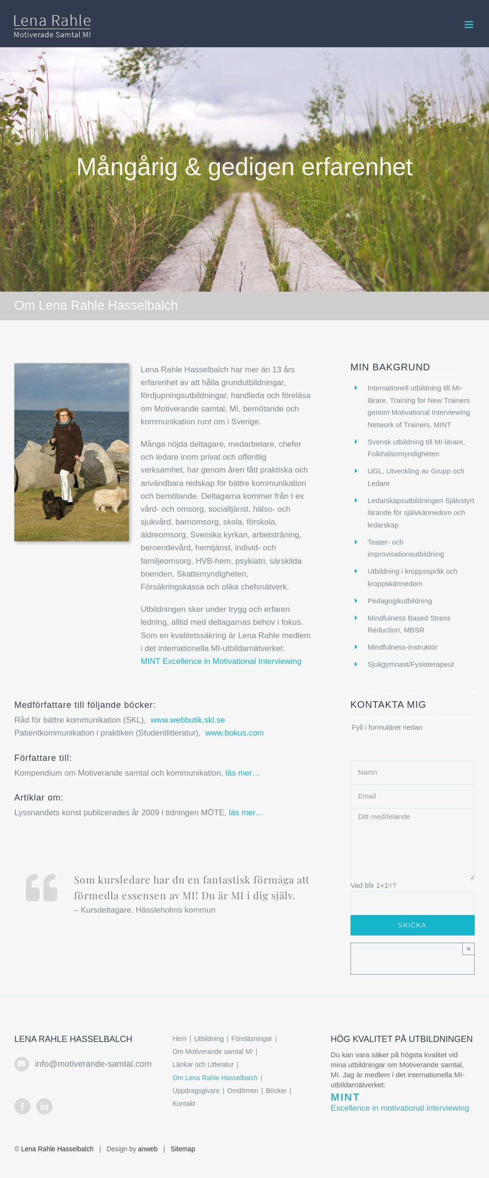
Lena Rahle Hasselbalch (57, 1149)
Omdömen (242, 1090)
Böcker (276, 1090)
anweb (148, 1149)
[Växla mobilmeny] (470, 25)
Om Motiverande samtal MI (212, 1051)
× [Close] (469, 949)
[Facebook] (22, 1106)
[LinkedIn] (44, 1106)
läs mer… (242, 773)
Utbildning (209, 1038)
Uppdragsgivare (196, 1090)
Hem (179, 1038)
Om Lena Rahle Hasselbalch (214, 1078)
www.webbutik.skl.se (187, 720)
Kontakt (183, 1103)
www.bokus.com (234, 732)
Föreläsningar (251, 1038)
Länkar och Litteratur (203, 1064)
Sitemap (182, 1149)
